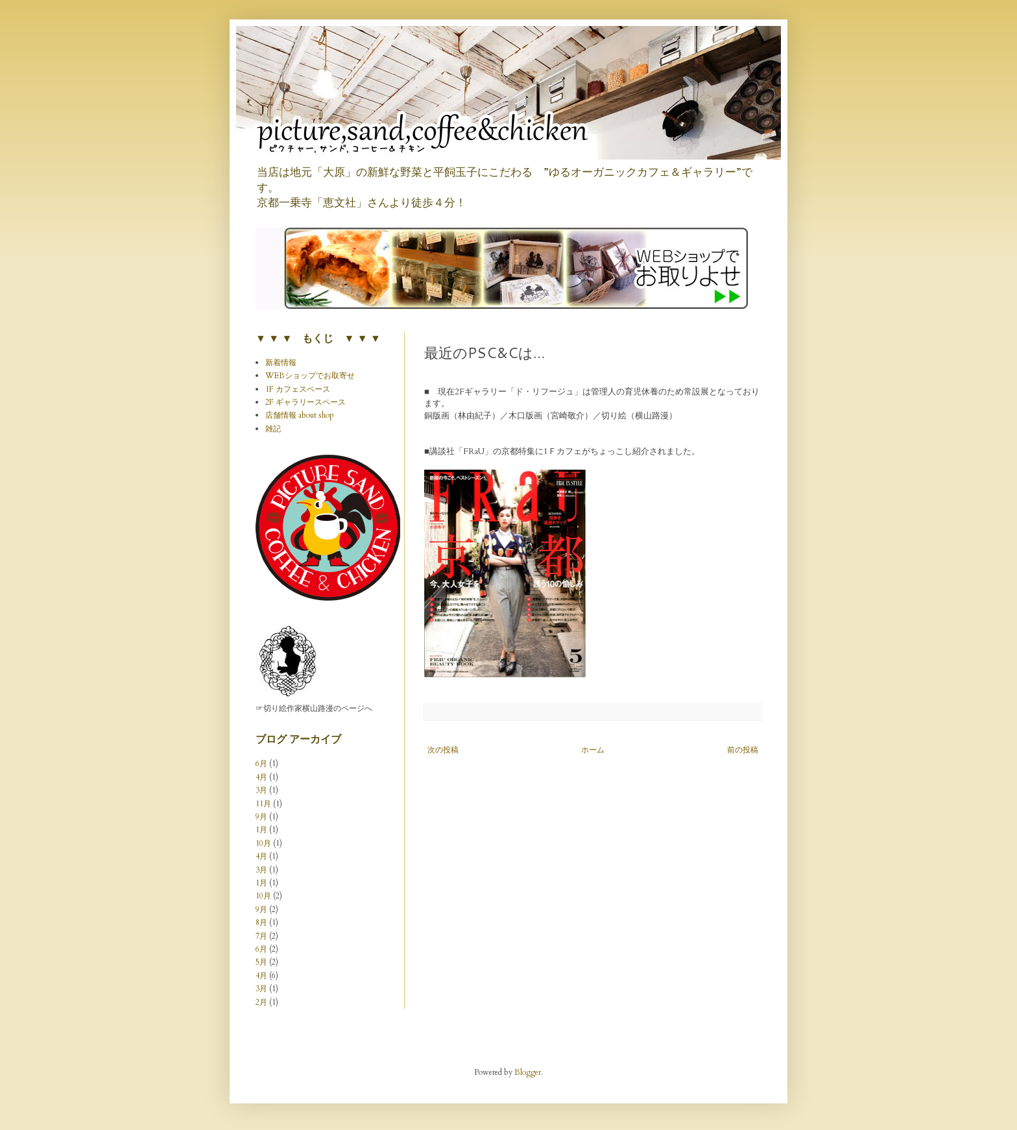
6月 (261, 763)
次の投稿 (443, 750)
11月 (263, 804)
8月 (261, 922)
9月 (261, 816)
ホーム (592, 750)
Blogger (527, 1072)
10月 (263, 843)
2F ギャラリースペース (305, 402)
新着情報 (280, 362)
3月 (261, 790)
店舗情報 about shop (299, 415)
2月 (261, 1002)
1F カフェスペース (297, 389)
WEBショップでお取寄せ (310, 375)
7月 (261, 936)
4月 (261, 777)
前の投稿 (742, 750)
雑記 (273, 429)
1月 (261, 829)
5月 (261, 962)
